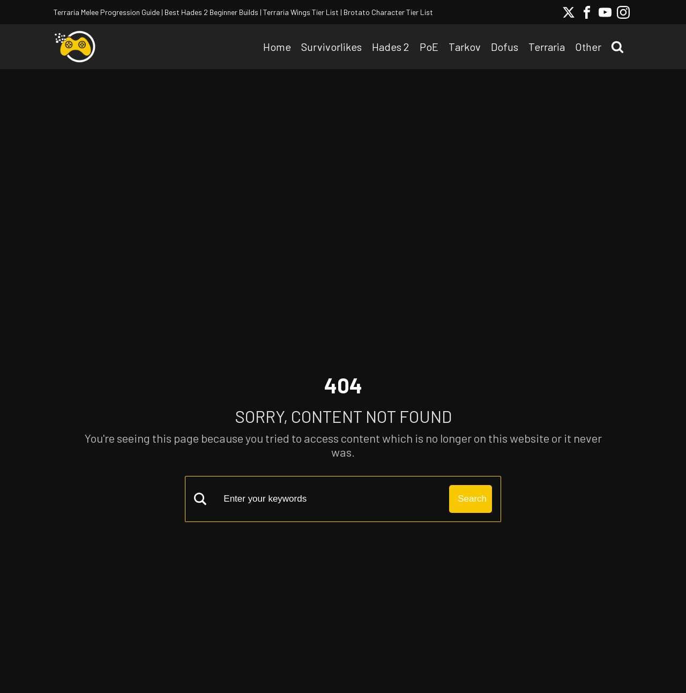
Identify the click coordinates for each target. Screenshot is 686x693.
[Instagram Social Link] (623, 12)
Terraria (546, 46)
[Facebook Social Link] (586, 12)
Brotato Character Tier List (387, 12)
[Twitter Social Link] (568, 12)
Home (277, 46)
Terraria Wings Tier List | (302, 12)
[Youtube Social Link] (605, 12)
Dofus (504, 46)
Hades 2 (390, 46)
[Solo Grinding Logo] (75, 46)
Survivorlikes (331, 46)
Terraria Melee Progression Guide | (108, 12)
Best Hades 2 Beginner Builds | (212, 12)
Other (588, 46)
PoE (429, 46)
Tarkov (465, 46)
